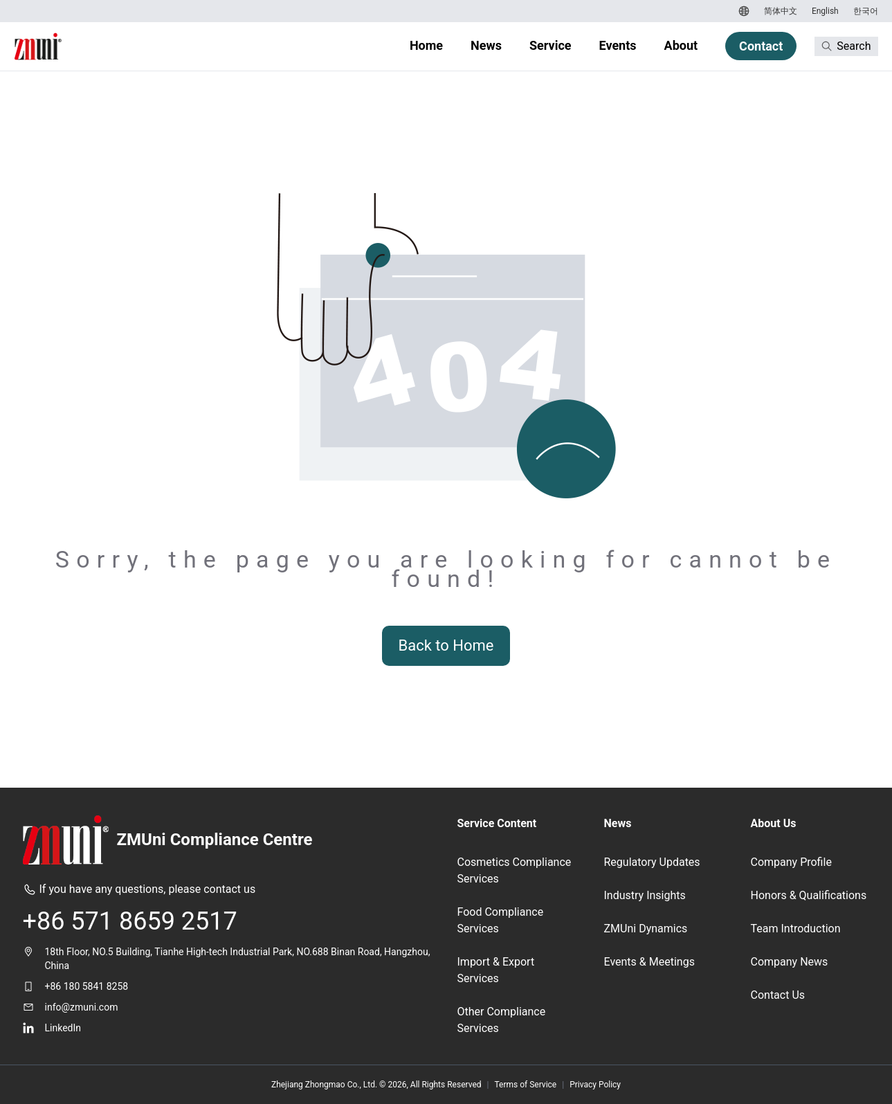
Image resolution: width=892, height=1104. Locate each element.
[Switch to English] (823, 11)
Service (550, 45)
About (681, 45)
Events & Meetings (649, 961)
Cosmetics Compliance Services (514, 870)
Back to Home (446, 645)
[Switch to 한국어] (864, 11)
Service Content (497, 823)
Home (426, 45)
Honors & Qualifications (809, 895)
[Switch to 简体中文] (779, 11)
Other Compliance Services (501, 1020)
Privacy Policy (595, 1084)
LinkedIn (63, 1027)
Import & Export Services (496, 970)
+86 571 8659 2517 (130, 921)
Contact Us (778, 995)
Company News (789, 961)
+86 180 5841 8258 (87, 986)
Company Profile (791, 862)
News (486, 45)
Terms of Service (526, 1084)
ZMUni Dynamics (646, 928)
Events (618, 45)
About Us (774, 823)
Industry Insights (645, 895)
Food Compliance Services (500, 920)
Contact (761, 46)
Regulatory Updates (652, 862)
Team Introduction (796, 928)
